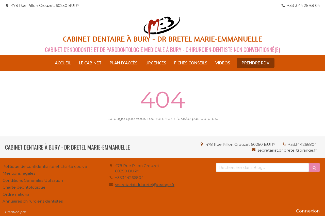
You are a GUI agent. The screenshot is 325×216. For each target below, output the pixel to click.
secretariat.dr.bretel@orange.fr (287, 150)
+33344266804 (302, 144)
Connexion (308, 210)
